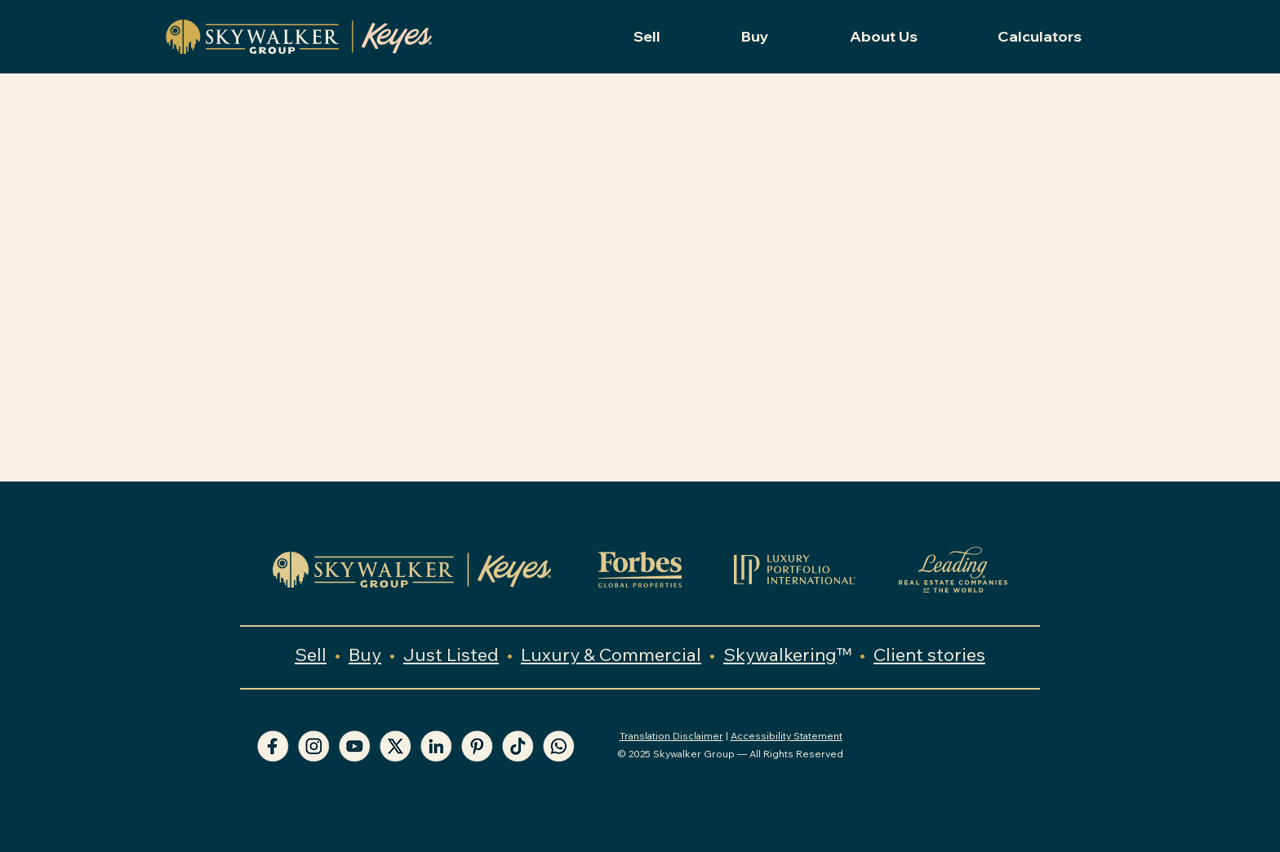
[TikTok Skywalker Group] (517, 746)
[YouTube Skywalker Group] (354, 746)
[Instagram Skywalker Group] (313, 746)
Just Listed (451, 654)
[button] (647, 36)
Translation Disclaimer (671, 736)
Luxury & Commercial (611, 654)
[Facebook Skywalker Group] (272, 746)
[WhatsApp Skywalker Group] (558, 746)
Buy (365, 654)
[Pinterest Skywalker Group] (476, 746)
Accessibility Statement (786, 736)
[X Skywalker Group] (395, 746)
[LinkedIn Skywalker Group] (436, 746)
